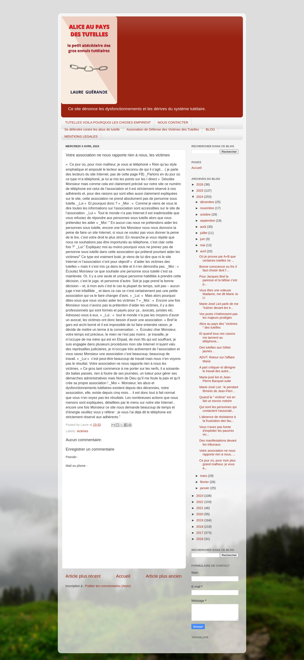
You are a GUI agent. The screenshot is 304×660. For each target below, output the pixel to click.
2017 (200, 532)
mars (204, 476)
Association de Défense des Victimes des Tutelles (163, 129)
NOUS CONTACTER (173, 122)
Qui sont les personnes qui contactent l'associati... (218, 408)
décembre (207, 202)
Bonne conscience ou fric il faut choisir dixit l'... (218, 268)
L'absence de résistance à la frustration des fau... (217, 418)
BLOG (210, 129)
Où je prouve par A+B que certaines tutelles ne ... (217, 258)
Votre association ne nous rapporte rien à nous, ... (217, 452)
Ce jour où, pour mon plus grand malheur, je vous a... (217, 464)
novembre (207, 208)
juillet (204, 233)
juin (203, 239)
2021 (200, 508)
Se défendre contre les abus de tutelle (92, 129)
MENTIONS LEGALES (81, 136)
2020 (200, 514)
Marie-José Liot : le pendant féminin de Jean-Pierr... (218, 389)
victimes (82, 431)
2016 (200, 539)
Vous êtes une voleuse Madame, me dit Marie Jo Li (218, 294)
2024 (200, 196)
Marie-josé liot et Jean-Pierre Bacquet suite (215, 379)
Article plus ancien (164, 576)
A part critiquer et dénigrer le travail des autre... (217, 369)
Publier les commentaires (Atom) (108, 586)
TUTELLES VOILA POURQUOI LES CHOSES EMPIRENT (108, 122)
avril (203, 251)
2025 (200, 190)
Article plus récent (83, 576)
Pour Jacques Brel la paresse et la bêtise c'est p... (218, 280)
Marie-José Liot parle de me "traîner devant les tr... (218, 305)
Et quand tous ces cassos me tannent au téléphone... (217, 337)
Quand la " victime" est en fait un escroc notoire (217, 399)
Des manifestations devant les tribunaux (218, 442)
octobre (206, 214)
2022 (200, 502)
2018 (200, 526)
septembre (208, 220)
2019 (200, 520)
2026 (200, 184)
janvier (205, 488)
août (203, 226)
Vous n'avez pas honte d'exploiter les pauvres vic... (216, 430)
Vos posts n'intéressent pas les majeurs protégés (218, 315)
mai (203, 245)
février (205, 482)
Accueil (123, 576)
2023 (200, 495)
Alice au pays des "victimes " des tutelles (218, 325)
